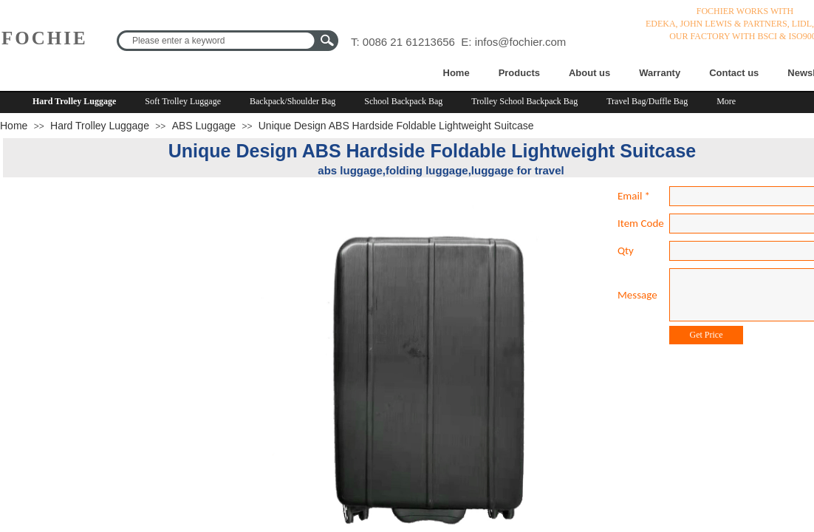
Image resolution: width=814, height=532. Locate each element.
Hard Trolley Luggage (74, 101)
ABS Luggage (204, 126)
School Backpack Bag (403, 101)
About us (589, 72)
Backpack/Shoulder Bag (292, 101)
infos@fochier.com (521, 41)
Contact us (734, 72)
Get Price (706, 335)
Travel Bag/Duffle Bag (647, 101)
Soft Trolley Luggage (183, 101)
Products (519, 72)
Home (456, 72)
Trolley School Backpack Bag (524, 101)
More (726, 101)
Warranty (659, 72)
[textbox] (218, 40)
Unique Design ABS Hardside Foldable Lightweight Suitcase (396, 126)
